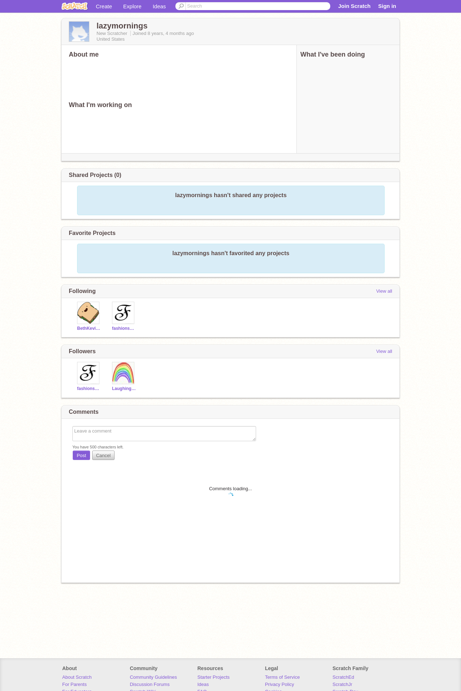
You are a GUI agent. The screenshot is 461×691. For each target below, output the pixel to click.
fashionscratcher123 (124, 328)
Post (81, 455)
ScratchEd (343, 677)
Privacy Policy (279, 684)
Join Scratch (354, 6)
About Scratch (77, 677)
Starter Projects (213, 677)
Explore (132, 6)
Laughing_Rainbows (124, 388)
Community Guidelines (153, 677)
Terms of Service (282, 677)
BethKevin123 (89, 328)
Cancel (103, 455)
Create (104, 6)
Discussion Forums (150, 684)
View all (384, 291)
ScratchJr (342, 684)
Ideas (159, 6)
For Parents (74, 684)
